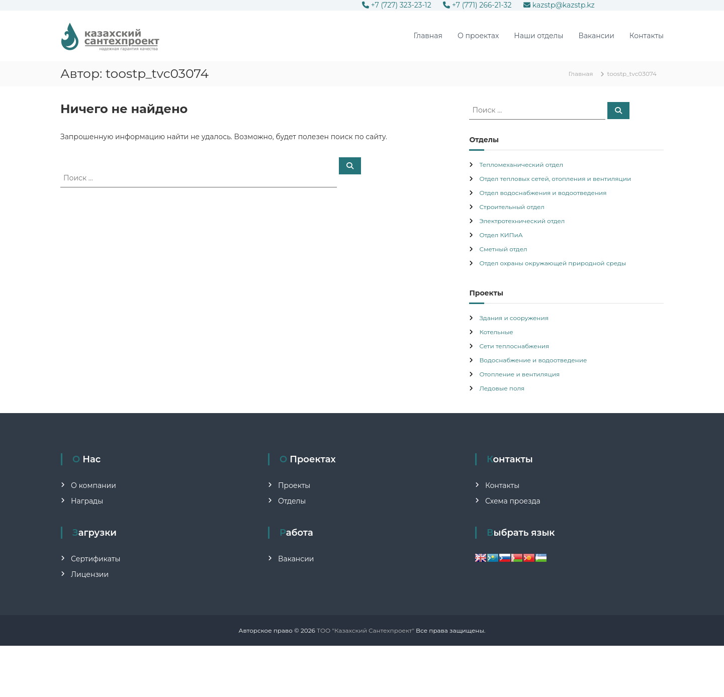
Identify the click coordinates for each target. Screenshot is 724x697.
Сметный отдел (503, 249)
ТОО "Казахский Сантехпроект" (365, 630)
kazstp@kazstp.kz (559, 5)
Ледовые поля (501, 388)
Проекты (294, 485)
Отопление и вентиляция (519, 374)
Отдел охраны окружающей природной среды (552, 263)
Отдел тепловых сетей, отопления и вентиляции (555, 178)
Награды (87, 501)
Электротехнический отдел (522, 221)
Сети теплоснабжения (514, 346)
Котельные (496, 332)
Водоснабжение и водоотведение (533, 360)
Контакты (646, 35)
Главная (428, 35)
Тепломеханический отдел (521, 164)
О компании (93, 485)
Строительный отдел (512, 207)
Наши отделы (538, 35)
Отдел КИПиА (500, 235)
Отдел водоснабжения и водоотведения (542, 192)
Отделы (292, 501)
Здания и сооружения (514, 318)
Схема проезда (512, 501)
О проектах (478, 35)
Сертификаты (95, 558)
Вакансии (596, 35)
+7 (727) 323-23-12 (397, 5)
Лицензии (90, 574)
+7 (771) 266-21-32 (478, 5)
